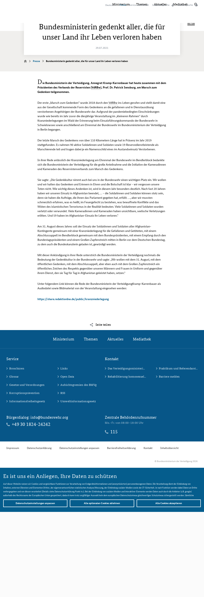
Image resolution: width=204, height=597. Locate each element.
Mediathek (180, 17)
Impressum (12, 520)
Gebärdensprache (160, 5)
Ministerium (121, 17)
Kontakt (148, 520)
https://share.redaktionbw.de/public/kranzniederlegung (73, 371)
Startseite (27, 133)
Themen (142, 17)
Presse (36, 133)
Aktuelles (160, 17)
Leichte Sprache (185, 5)
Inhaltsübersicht (169, 520)
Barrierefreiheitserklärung (121, 520)
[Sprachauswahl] (110, 5)
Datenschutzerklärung (39, 520)
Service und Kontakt (139, 5)
